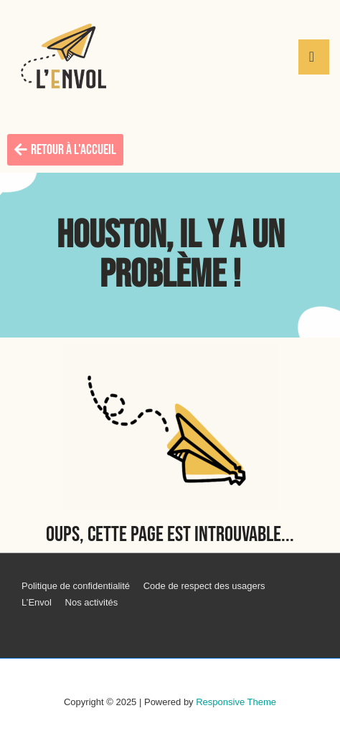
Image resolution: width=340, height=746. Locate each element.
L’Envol (37, 602)
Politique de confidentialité (76, 585)
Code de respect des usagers (204, 585)
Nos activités (91, 602)
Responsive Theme (236, 702)
